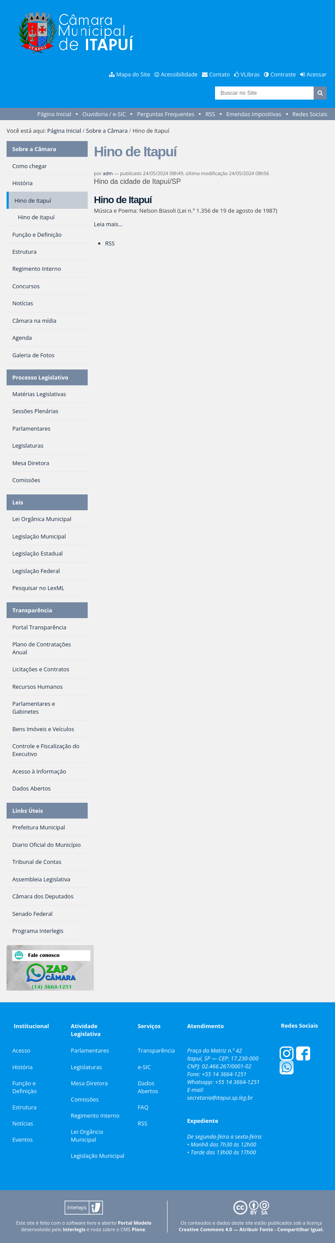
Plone (138, 1229)
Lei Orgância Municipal (87, 1135)
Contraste (283, 74)
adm (108, 173)
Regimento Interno (95, 1115)
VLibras (250, 74)
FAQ (143, 1107)
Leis (17, 502)
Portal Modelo (134, 1222)
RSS (210, 114)
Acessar (317, 74)
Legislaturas (86, 1067)
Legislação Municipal (97, 1156)
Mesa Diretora (89, 1083)
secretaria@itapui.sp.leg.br (220, 1097)
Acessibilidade (179, 74)
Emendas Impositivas (253, 114)
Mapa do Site (133, 74)
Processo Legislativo (40, 377)
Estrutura (24, 1107)
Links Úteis (27, 811)
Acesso (21, 1050)
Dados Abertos (148, 1087)
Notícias (22, 1123)
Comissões (85, 1099)
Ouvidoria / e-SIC (104, 114)
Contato (219, 74)
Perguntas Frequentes (165, 114)
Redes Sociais (309, 114)
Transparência (32, 610)
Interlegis (74, 1229)
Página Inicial (55, 114)
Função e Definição (24, 1087)
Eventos (22, 1139)
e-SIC (144, 1067)
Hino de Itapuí (122, 199)
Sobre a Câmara (106, 131)
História (22, 1067)
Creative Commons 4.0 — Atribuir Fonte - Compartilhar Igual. (251, 1229)
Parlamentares (90, 1050)
